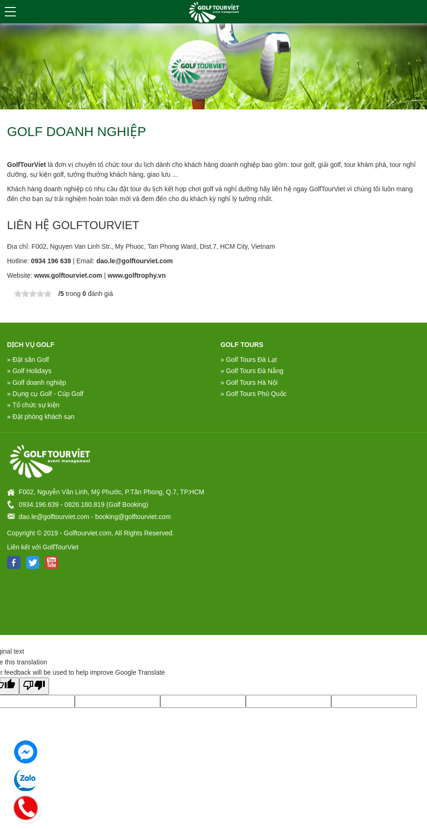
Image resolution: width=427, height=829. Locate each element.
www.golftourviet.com (68, 275)
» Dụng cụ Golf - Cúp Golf (45, 393)
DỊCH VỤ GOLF (30, 344)
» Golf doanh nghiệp (36, 382)
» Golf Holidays (29, 371)
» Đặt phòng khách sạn (40, 416)
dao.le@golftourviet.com (134, 261)
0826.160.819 (84, 504)
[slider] (32, 293)
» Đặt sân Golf (28, 359)
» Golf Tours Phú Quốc (254, 393)
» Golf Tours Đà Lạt (249, 359)
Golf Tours (242, 344)
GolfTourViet (26, 164)
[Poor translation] (34, 686)
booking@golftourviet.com (133, 516)
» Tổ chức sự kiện (33, 405)
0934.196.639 (39, 504)
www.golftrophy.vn (136, 275)
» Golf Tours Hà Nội (249, 382)
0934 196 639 (51, 261)
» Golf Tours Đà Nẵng (252, 371)
